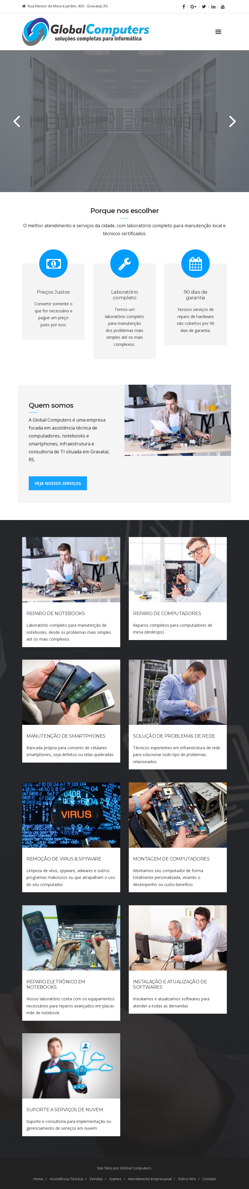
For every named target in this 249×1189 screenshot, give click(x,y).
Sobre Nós (187, 1178)
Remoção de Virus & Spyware (63, 859)
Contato (209, 1178)
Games (115, 1178)
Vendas (96, 1178)
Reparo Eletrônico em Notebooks (55, 984)
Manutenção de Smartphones (65, 736)
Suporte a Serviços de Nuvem (64, 1109)
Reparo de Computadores (167, 613)
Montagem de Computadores (171, 859)
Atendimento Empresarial (150, 1178)
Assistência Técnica (66, 1178)
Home (38, 1178)
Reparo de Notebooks (55, 613)
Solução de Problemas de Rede (174, 736)
